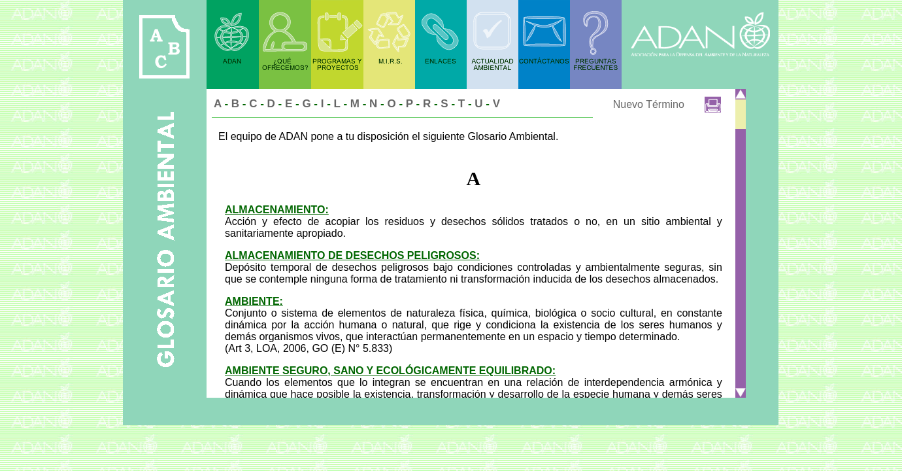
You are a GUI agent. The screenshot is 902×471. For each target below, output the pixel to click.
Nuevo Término (648, 104)
